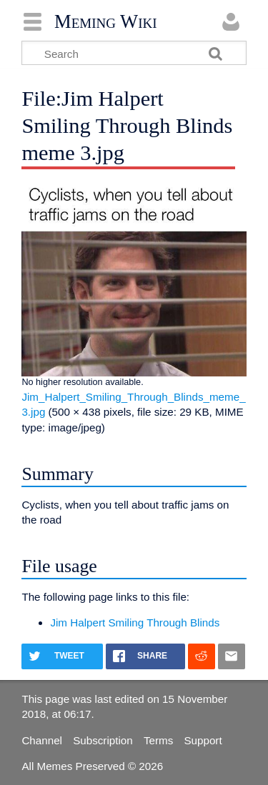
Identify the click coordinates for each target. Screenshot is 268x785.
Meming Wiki (105, 21)
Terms (158, 740)
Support (203, 740)
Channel (41, 740)
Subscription (103, 740)
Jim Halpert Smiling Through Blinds (134, 622)
